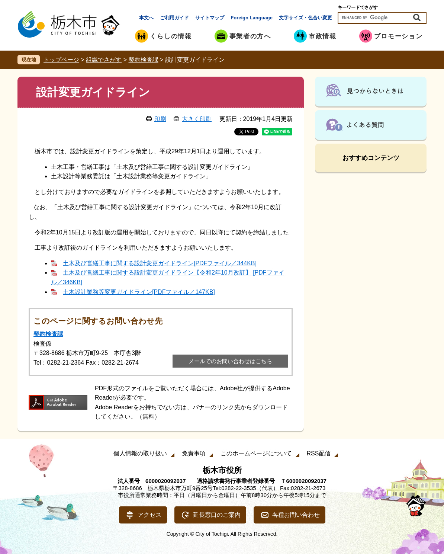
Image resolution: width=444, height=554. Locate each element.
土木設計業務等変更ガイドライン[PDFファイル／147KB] (139, 292)
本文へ (146, 17)
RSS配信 (319, 453)
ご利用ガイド (174, 17)
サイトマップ (209, 17)
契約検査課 (143, 60)
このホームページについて (256, 453)
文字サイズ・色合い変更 (305, 17)
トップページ (61, 60)
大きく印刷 (197, 119)
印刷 (160, 119)
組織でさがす (104, 60)
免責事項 (194, 453)
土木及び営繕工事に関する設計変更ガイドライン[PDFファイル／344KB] (160, 263)
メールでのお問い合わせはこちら (230, 361)
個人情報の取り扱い (140, 453)
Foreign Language (252, 17)
